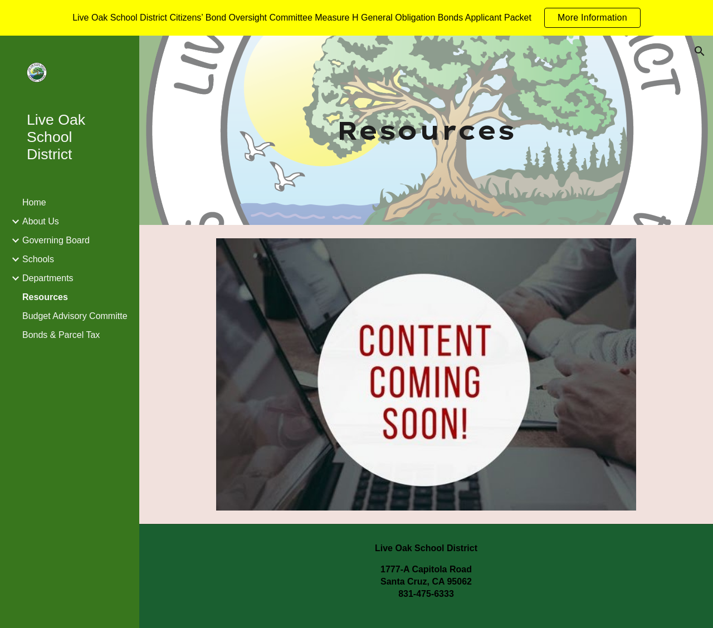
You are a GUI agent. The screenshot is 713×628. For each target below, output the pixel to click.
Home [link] (34, 202)
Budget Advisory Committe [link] (75, 316)
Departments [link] (48, 278)
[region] (356, 18)
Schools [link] (38, 259)
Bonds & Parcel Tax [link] (61, 335)
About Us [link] (40, 221)
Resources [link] (45, 297)
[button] (699, 51)
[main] (426, 131)
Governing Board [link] (56, 240)
